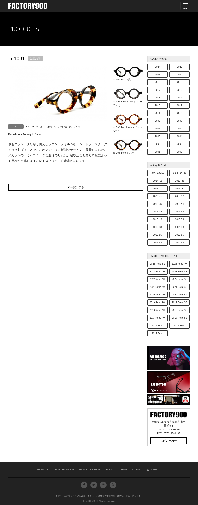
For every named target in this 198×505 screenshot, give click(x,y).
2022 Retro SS (179, 279)
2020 (179, 74)
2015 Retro (179, 325)
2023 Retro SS (179, 271)
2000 (179, 151)
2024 (157, 66)
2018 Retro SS (179, 310)
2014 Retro (157, 333)
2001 (157, 151)
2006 (179, 128)
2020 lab (157, 196)
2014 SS (179, 227)
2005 (157, 136)
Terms (123, 469)
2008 (179, 121)
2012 (179, 105)
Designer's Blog (63, 469)
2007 (157, 128)
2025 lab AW (157, 173)
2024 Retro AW (179, 263)
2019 (157, 82)
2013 (157, 105)
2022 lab (157, 188)
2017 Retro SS (179, 318)
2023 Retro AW (157, 271)
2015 (157, 97)
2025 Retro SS (157, 263)
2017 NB (157, 211)
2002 (179, 144)
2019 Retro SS (179, 302)
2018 (179, 82)
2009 (157, 121)
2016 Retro (157, 325)
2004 (179, 136)
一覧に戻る (76, 187)
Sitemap (137, 469)
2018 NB (179, 204)
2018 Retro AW (157, 310)
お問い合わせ (168, 440)
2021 (157, 74)
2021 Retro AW (157, 287)
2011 (157, 113)
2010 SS (179, 242)
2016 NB (157, 219)
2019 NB (179, 196)
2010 (179, 113)
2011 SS (157, 242)
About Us (42, 469)
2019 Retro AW (157, 302)
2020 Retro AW (157, 294)
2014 (179, 97)
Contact (154, 469)
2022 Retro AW (157, 279)
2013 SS (157, 234)
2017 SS (179, 211)
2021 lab (179, 188)
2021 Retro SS (179, 287)
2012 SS (179, 234)
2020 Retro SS (179, 294)
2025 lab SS (179, 173)
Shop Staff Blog (89, 469)
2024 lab (157, 180)
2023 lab (179, 180)
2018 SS (157, 204)
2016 (179, 90)
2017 (157, 90)
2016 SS (179, 219)
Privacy (110, 469)
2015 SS (157, 227)
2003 (157, 144)
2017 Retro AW (157, 318)
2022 (179, 66)
